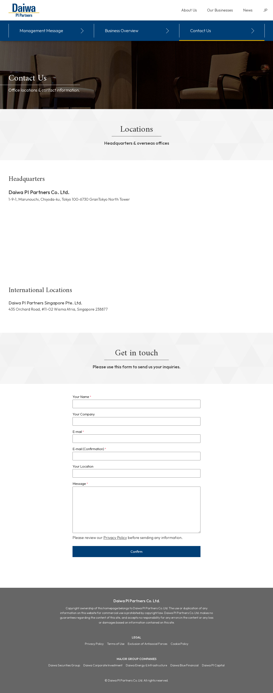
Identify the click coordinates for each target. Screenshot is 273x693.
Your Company (84, 414)
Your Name (82, 397)
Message (80, 483)
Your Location (83, 466)
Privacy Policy (115, 537)
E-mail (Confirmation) (89, 449)
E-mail (78, 431)
